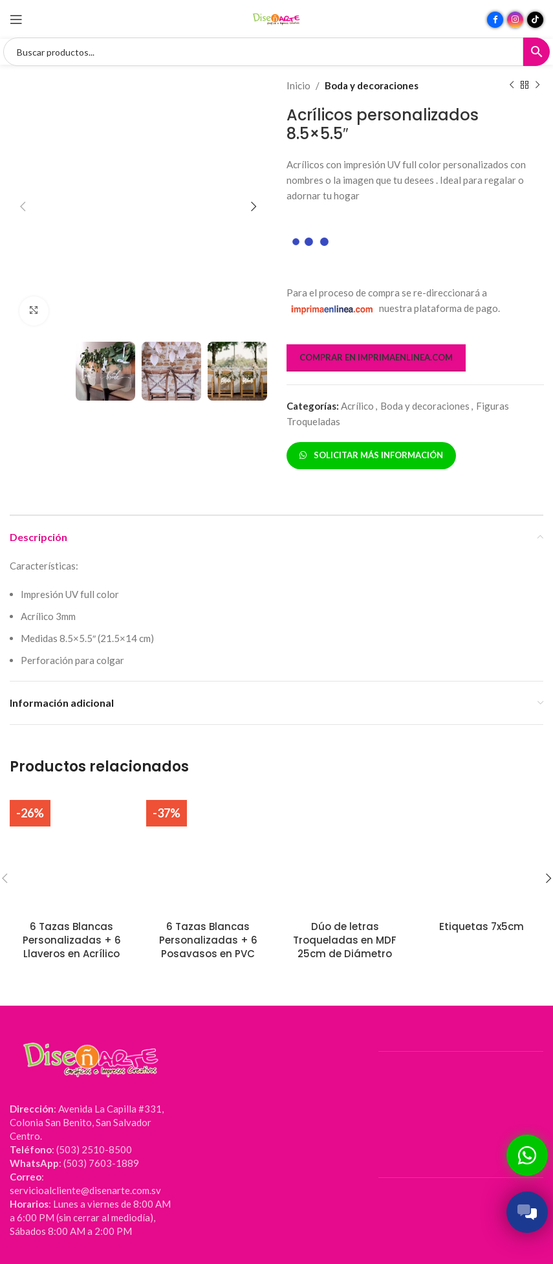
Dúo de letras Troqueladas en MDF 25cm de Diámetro (344, 940)
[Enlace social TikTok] (535, 20)
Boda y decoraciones (371, 85)
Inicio (298, 85)
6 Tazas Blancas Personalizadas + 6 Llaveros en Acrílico (72, 940)
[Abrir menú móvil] (16, 19)
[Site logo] (277, 18)
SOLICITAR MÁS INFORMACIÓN (371, 455)
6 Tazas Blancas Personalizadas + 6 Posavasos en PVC (208, 940)
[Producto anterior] (510, 85)
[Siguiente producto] (536, 85)
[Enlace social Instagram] (515, 20)
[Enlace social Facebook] (495, 20)
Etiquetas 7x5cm (481, 926)
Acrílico (357, 406)
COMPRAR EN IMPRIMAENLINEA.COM (376, 357)
